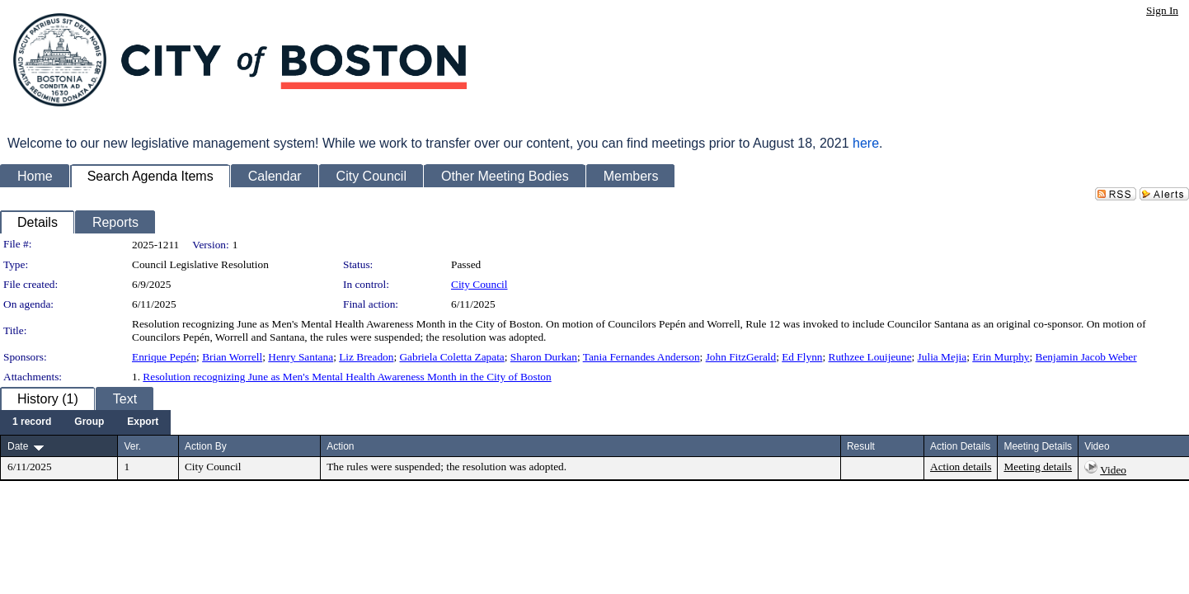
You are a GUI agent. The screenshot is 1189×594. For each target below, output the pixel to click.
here (866, 143)
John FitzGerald (741, 357)
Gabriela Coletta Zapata (451, 357)
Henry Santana (300, 357)
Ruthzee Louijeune (870, 357)
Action (340, 446)
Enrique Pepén (164, 357)
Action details (960, 466)
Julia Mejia (942, 357)
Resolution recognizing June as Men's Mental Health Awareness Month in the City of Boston (347, 376)
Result (861, 446)
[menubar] (85, 422)
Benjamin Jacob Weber (1086, 357)
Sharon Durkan (543, 357)
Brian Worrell (232, 357)
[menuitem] (32, 422)
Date (17, 446)
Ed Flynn (802, 357)
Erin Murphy (1000, 357)
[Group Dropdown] (89, 422)
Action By (206, 446)
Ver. (132, 446)
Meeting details (1037, 466)
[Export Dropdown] (142, 422)
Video (1113, 470)
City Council (479, 284)
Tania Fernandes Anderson (641, 357)
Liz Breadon (366, 357)
